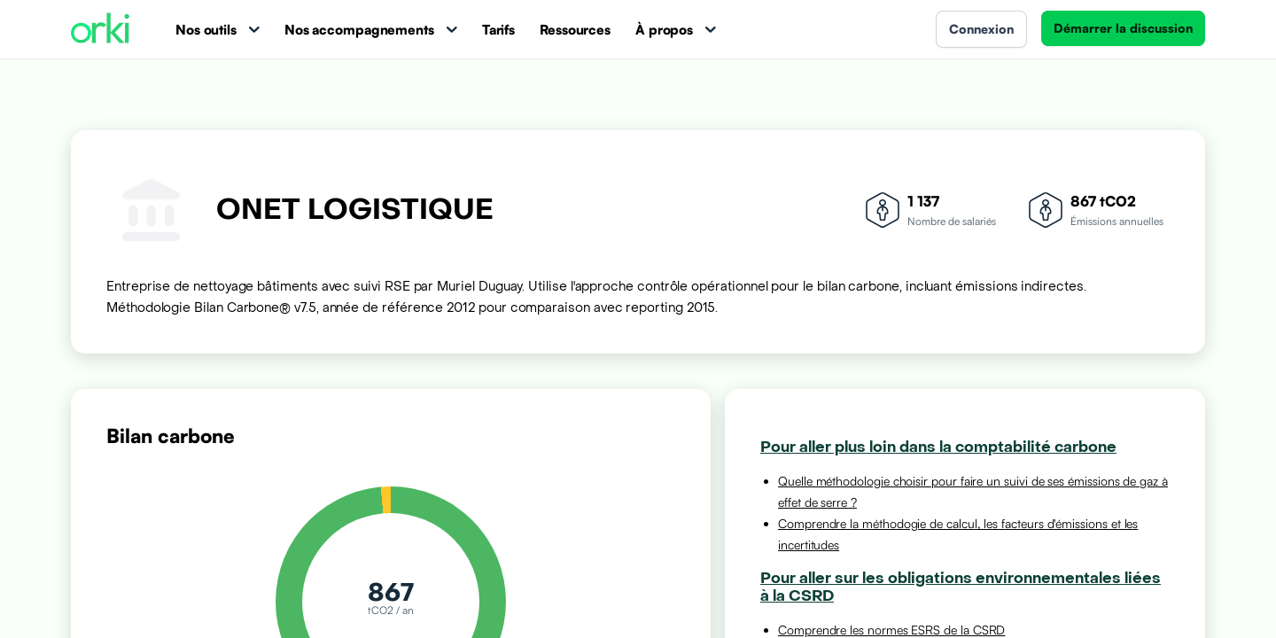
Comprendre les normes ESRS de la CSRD (891, 629)
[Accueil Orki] (100, 29)
